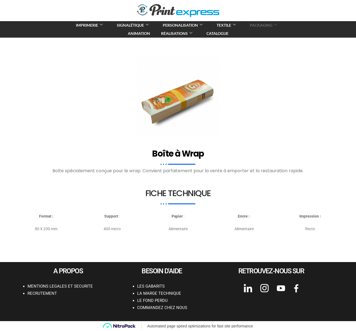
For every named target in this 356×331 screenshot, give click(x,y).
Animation (139, 33)
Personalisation (183, 25)
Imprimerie (90, 25)
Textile (227, 25)
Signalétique (133, 25)
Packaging (264, 25)
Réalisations (177, 33)
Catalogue (217, 33)
